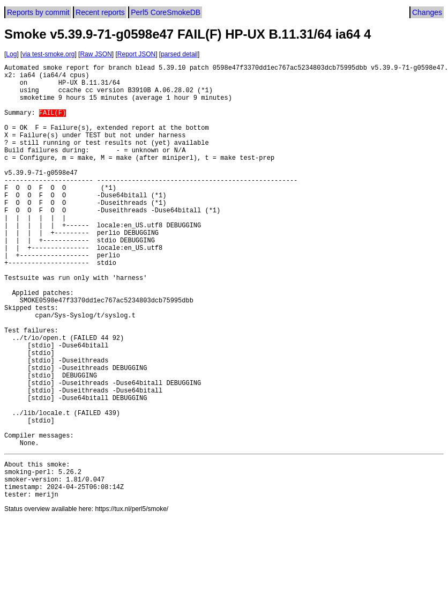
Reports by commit (38, 12)
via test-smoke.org (48, 54)
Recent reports (100, 12)
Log (11, 54)
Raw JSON (95, 54)
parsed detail (179, 54)
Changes (427, 12)
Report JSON (136, 54)
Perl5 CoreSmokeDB (165, 12)
